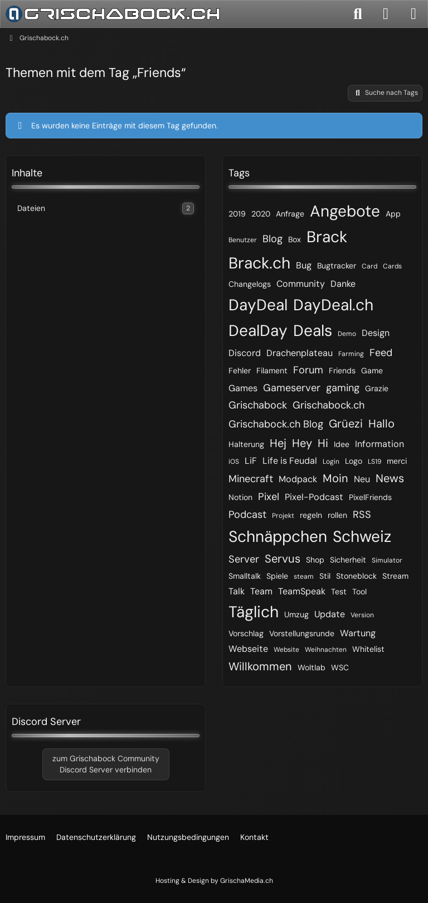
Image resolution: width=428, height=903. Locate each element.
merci (397, 461)
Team (261, 591)
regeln (311, 515)
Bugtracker (336, 266)
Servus (282, 558)
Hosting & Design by (214, 880)
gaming (342, 388)
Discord (244, 353)
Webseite (248, 649)
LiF (251, 461)
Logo (353, 461)
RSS (362, 514)
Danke (343, 284)
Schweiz (362, 536)
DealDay (258, 330)
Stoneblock (356, 576)
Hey (302, 443)
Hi (323, 443)
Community (300, 284)
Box (294, 239)
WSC (340, 667)
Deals (312, 330)
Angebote (345, 211)
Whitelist (368, 649)
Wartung (358, 633)
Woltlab (311, 667)
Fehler (239, 371)
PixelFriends (370, 497)
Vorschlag (246, 633)
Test (339, 592)
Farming (351, 353)
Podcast (247, 514)
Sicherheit (348, 560)
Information (379, 444)
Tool (359, 592)
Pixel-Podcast (314, 497)
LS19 (374, 461)
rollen (337, 515)
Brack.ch (259, 263)
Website (286, 649)
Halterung (246, 444)
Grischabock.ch (328, 405)
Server (243, 559)
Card (369, 266)
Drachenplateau (299, 353)
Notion (240, 497)
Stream (395, 576)
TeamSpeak (301, 591)
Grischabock (257, 405)
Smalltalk (244, 576)
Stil (324, 576)
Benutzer (242, 240)
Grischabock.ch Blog (275, 424)
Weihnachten (326, 649)
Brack (327, 237)
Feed (380, 352)
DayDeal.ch (333, 305)
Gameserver (291, 388)
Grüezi (346, 423)
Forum (308, 370)
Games (242, 388)
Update (329, 614)
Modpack (298, 479)
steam (304, 576)
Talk (236, 591)
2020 (260, 214)
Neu (362, 479)
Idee (341, 444)
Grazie (376, 388)
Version (362, 615)
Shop (315, 560)
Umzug (296, 614)
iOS (233, 461)
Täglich (253, 612)
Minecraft (250, 479)
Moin (335, 478)
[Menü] (413, 14)
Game (372, 371)
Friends (342, 371)
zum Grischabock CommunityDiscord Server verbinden (105, 764)
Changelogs (249, 284)
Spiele (277, 576)
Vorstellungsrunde (301, 633)
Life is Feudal (289, 461)
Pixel (268, 496)
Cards (392, 266)
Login (331, 461)
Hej (278, 443)
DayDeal (258, 305)
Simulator (387, 560)
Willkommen (260, 666)
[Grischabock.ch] (112, 14)
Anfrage (290, 214)
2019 (237, 214)
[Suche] (358, 14)
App (393, 214)
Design (376, 333)
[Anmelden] (385, 14)
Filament (272, 371)
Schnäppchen (277, 536)
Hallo (381, 423)
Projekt (283, 515)
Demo (347, 333)
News (390, 478)
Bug (304, 265)
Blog (272, 239)
